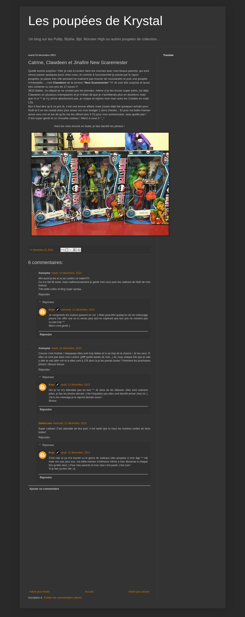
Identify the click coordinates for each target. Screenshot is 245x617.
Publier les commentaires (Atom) (62, 597)
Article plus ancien (138, 591)
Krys (52, 309)
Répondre (44, 294)
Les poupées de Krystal (95, 21)
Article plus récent (39, 591)
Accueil (89, 591)
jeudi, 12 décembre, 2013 (75, 384)
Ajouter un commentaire (44, 488)
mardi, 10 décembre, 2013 (66, 273)
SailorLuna (45, 423)
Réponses (48, 302)
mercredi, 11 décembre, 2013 (78, 309)
